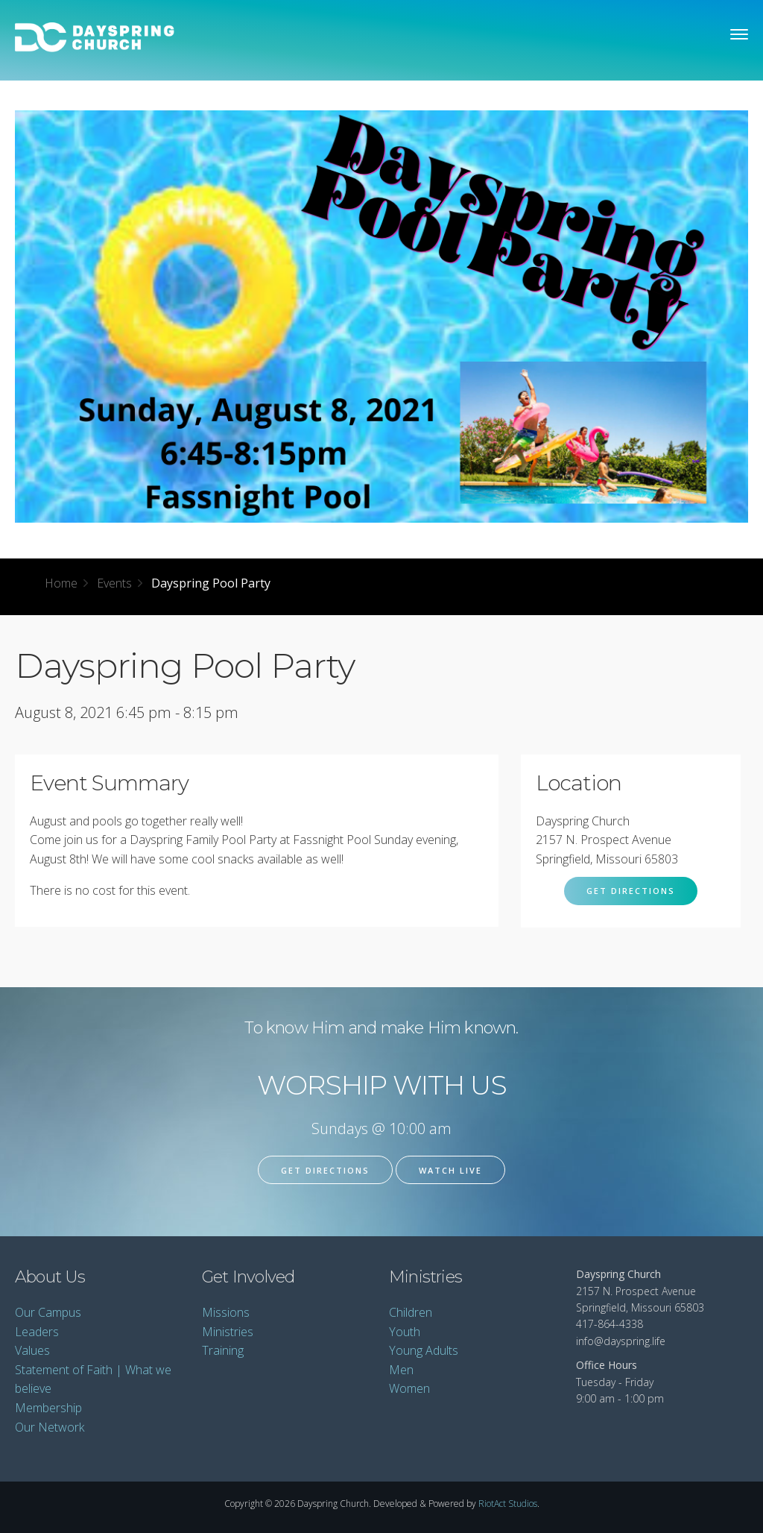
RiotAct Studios (507, 1503)
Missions (226, 1312)
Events (114, 583)
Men (401, 1370)
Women (409, 1388)
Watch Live (450, 1170)
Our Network (49, 1427)
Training (223, 1350)
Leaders (37, 1331)
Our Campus (48, 1312)
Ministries (227, 1331)
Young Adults (423, 1350)
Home (61, 583)
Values (32, 1350)
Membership (48, 1408)
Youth (404, 1331)
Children (410, 1312)
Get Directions (630, 890)
